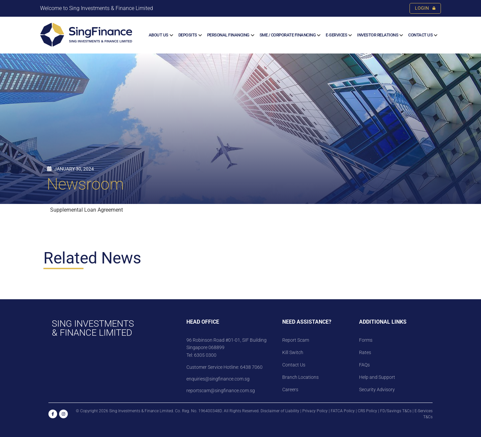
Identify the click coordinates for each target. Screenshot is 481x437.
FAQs (364, 364)
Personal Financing (228, 34)
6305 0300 (205, 355)
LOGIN (425, 8)
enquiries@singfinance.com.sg (218, 378)
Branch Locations (300, 377)
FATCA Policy (343, 411)
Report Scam (295, 340)
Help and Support (377, 377)
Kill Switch (292, 352)
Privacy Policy (315, 411)
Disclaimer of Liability (280, 411)
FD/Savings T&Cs (396, 411)
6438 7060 (251, 367)
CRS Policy (367, 411)
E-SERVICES (336, 34)
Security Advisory (377, 389)
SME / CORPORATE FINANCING (288, 34)
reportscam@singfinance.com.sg (220, 390)
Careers (290, 389)
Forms (365, 340)
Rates (365, 352)
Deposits (187, 34)
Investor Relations (377, 34)
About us (158, 34)
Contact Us (420, 34)
